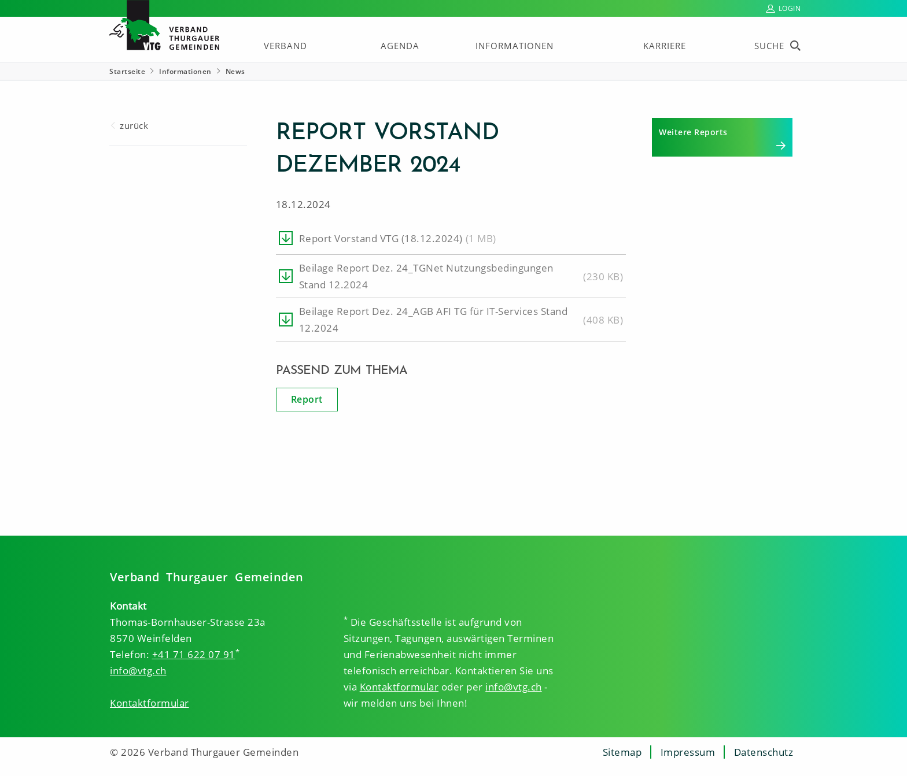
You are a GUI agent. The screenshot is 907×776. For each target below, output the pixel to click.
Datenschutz (764, 752)
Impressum (688, 752)
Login (790, 8)
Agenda (400, 45)
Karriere (664, 45)
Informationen (514, 45)
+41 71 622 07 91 (193, 654)
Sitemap (622, 752)
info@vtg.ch (138, 670)
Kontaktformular (149, 703)
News (235, 71)
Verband (285, 45)
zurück (134, 125)
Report (307, 399)
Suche (769, 45)
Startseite (127, 71)
